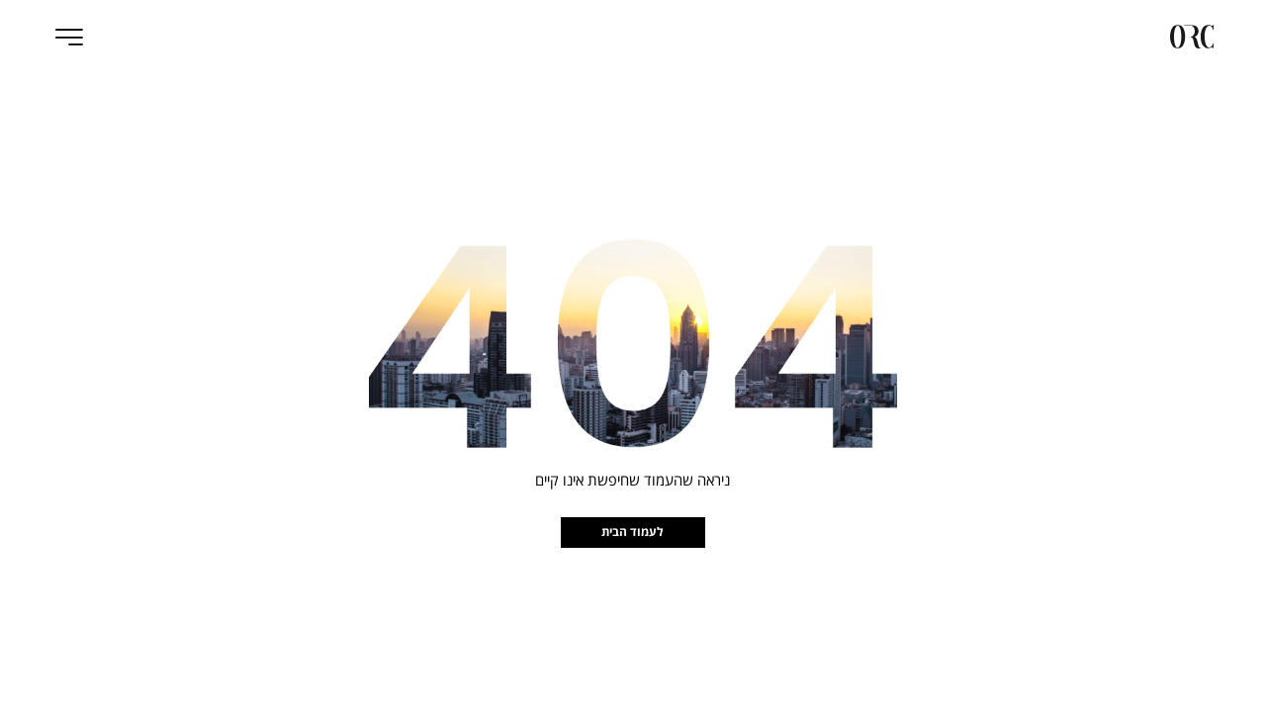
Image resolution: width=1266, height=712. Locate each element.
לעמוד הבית (632, 531)
